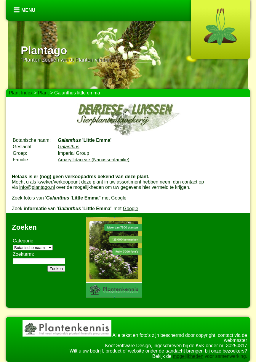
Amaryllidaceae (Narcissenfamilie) (93, 159)
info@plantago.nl (37, 187)
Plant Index (21, 92)
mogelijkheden (188, 356)
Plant (43, 92)
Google (119, 197)
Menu (28, 10)
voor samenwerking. (225, 356)
